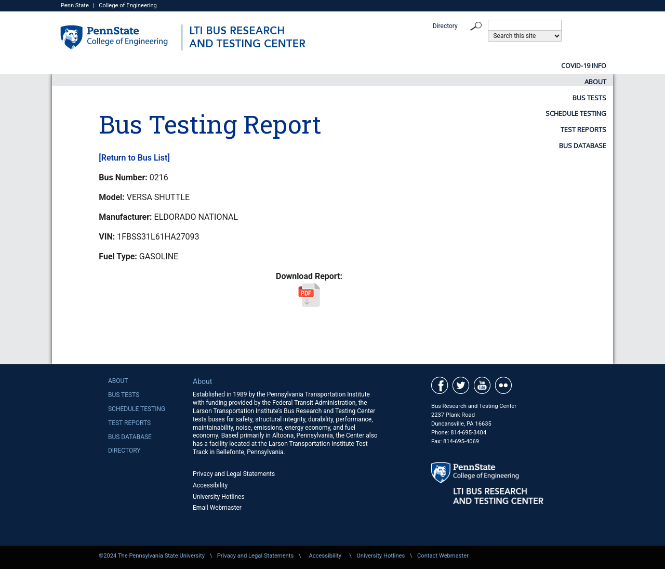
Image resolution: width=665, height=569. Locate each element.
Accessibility (210, 485)
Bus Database (582, 65)
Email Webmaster (217, 507)
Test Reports (498, 65)
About (253, 65)
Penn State (75, 5)
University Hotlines (219, 496)
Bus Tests (320, 65)
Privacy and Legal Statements (234, 474)
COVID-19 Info (181, 65)
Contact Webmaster (443, 555)
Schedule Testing (405, 65)
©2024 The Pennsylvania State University (152, 555)
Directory (445, 26)
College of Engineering (128, 5)
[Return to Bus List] (134, 158)
